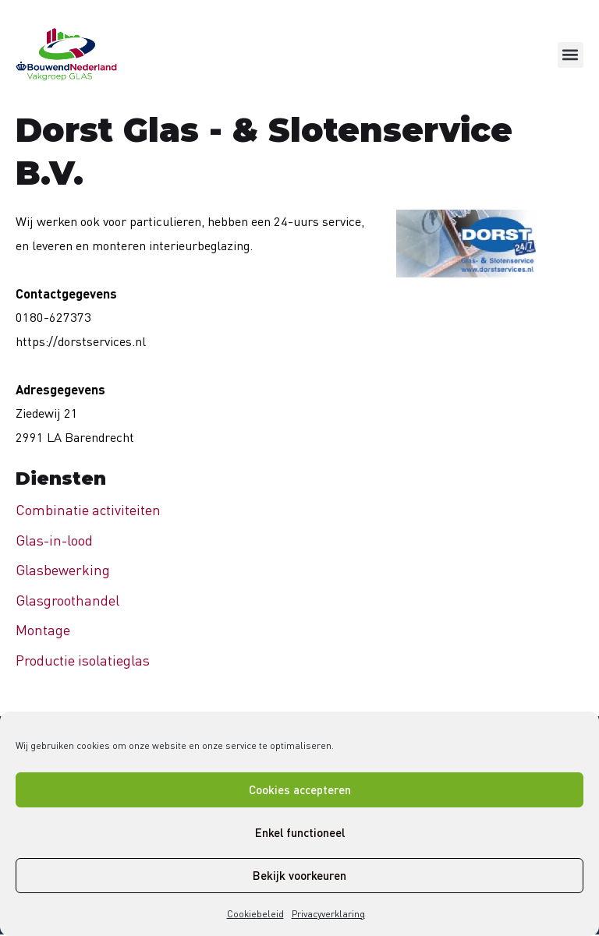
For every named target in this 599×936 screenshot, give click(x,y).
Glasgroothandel (67, 600)
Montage (43, 629)
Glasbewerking (63, 569)
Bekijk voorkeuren (299, 875)
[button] (570, 55)
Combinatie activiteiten (88, 509)
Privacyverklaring (328, 914)
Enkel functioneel (300, 832)
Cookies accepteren (300, 789)
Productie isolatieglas (83, 660)
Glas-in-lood (54, 540)
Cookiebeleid (255, 914)
